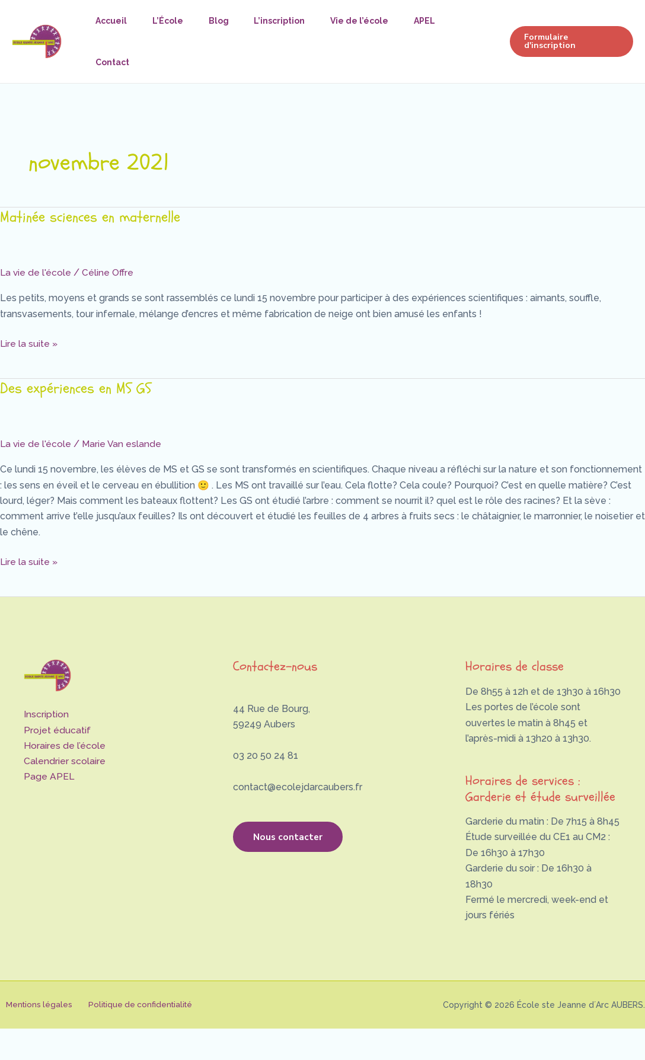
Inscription (46, 714)
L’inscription (290, 20)
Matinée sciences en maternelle (93, 217)
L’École (172, 20)
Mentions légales (34, 1005)
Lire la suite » (29, 342)
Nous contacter (297, 840)
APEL (441, 20)
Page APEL (49, 777)
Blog (226, 20)
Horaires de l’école (65, 745)
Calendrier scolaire (65, 761)
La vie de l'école (36, 272)
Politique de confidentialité (131, 1005)
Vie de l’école (373, 20)
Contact (114, 62)
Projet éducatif (57, 730)
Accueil (113, 20)
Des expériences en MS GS (77, 388)
